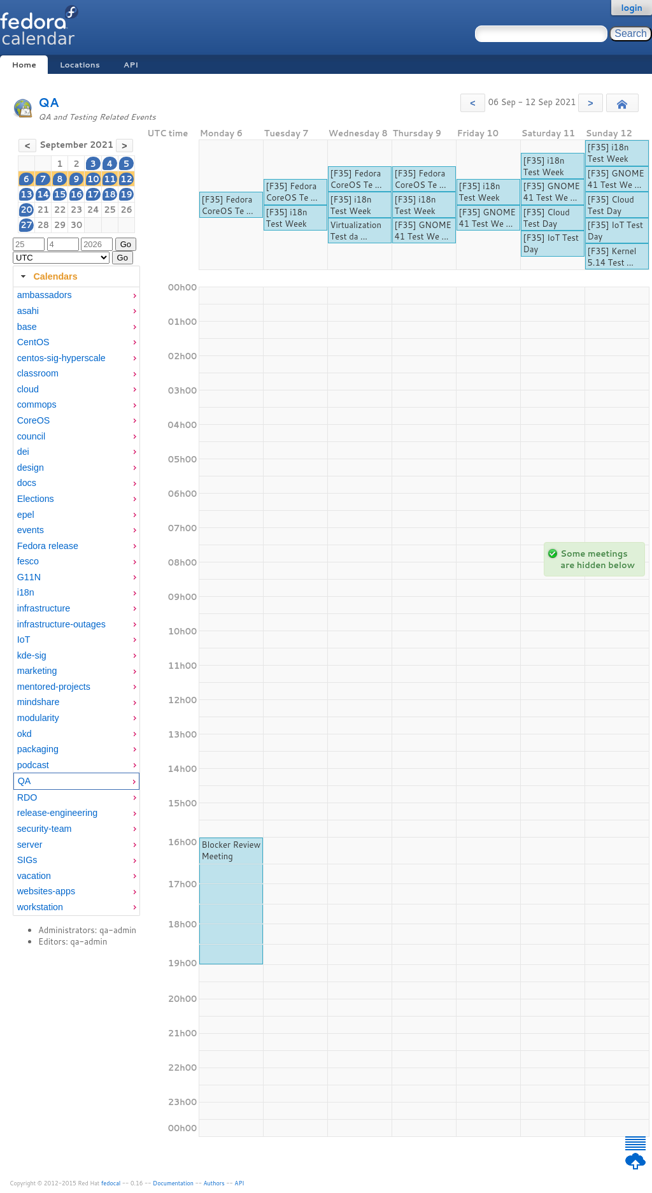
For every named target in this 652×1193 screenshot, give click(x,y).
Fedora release (47, 546)
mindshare (38, 702)
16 (77, 194)
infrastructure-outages (61, 624)
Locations (80, 64)
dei (23, 451)
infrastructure (43, 608)
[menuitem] (76, 295)
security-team (44, 829)
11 (110, 179)
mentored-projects (53, 687)
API (131, 64)
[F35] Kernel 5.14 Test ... (612, 256)
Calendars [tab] (47, 276)
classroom (38, 373)
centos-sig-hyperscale (61, 358)
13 (26, 194)
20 (26, 209)
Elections (35, 499)
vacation (34, 876)
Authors (214, 1183)
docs (26, 483)
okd (24, 734)
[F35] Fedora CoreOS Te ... (227, 205)
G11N (29, 577)
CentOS (33, 342)
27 (26, 225)
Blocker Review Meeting (231, 850)
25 (110, 209)
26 (126, 209)
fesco (28, 561)
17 (93, 194)
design (30, 467)
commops (37, 404)
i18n (25, 592)
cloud (28, 389)
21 (43, 209)
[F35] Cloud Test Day (546, 217)
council (31, 436)
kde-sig (31, 655)
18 (110, 194)
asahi (28, 311)
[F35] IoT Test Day (551, 243)
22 (60, 209)
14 (43, 194)
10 (93, 179)
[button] (472, 103)
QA (48, 102)
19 (126, 194)
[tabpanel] (76, 601)
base (27, 327)
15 (60, 194)
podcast (33, 765)
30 (77, 225)
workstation (40, 907)
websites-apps (46, 891)
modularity (38, 718)
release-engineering (57, 813)
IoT (24, 639)
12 (126, 179)
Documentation (173, 1183)
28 (43, 225)
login (631, 7)
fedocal (111, 1183)
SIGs (27, 860)
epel (25, 515)
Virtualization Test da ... (355, 230)
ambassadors (44, 295)
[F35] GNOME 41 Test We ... (423, 230)
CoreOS (33, 420)
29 (60, 225)
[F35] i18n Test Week (287, 217)
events (30, 530)
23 (77, 209)
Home (23, 64)
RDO (27, 797)
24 (93, 209)
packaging (38, 749)
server (30, 844)
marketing (37, 671)
